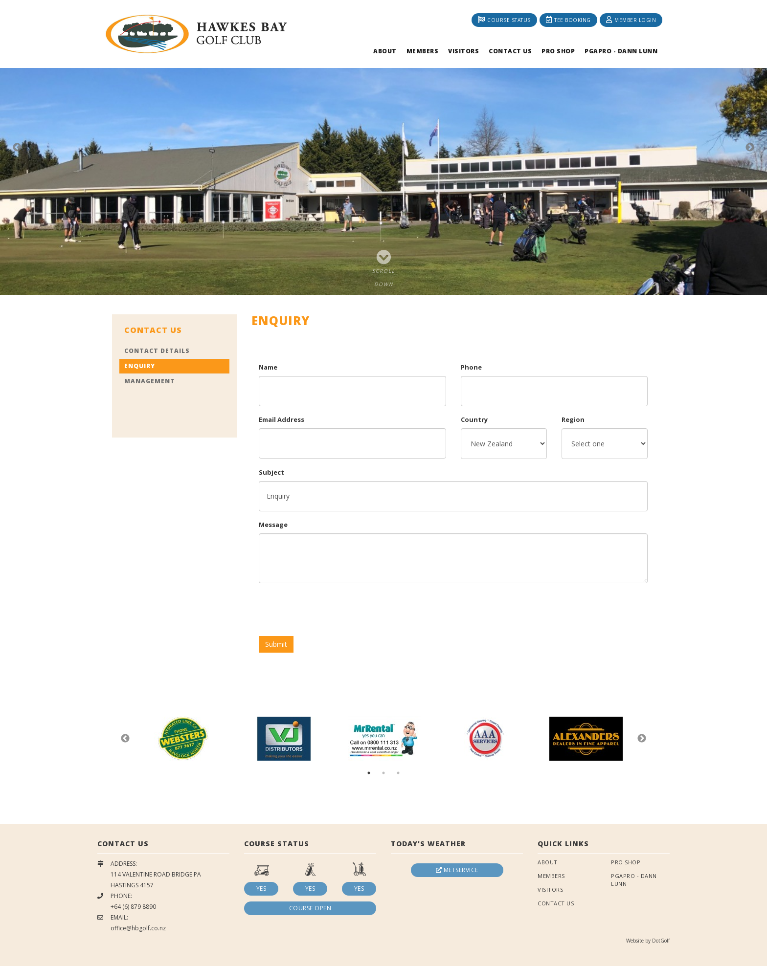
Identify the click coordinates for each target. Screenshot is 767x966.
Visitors (463, 51)
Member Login (631, 19)
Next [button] (750, 148)
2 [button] (383, 773)
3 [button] (398, 773)
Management (149, 381)
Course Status (504, 19)
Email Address (281, 419)
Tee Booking (568, 19)
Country (474, 419)
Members (422, 51)
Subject (271, 472)
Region (573, 419)
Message (273, 524)
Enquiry (139, 366)
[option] (383, 147)
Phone (471, 367)
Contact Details (157, 351)
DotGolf (661, 940)
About (385, 51)
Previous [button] (17, 148)
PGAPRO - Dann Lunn (621, 51)
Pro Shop (558, 51)
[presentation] (333, 610)
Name (268, 367)
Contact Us (510, 51)
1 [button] (369, 773)
